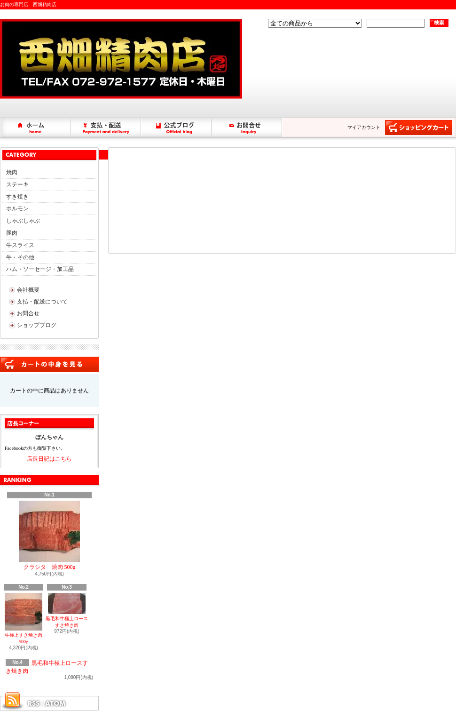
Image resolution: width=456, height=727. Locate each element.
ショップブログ (177, 127)
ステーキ (17, 184)
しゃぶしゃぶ (23, 220)
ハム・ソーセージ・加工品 (40, 269)
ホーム (35, 127)
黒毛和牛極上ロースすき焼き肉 (67, 610)
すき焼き (17, 196)
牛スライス (20, 245)
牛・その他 (20, 257)
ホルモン (17, 208)
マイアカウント (363, 127)
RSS (33, 703)
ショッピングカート (418, 127)
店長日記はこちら (49, 458)
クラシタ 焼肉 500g (49, 535)
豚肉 (11, 233)
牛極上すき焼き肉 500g (23, 618)
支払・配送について (106, 127)
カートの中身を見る (49, 364)
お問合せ (247, 127)
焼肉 (11, 172)
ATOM (56, 703)
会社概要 (28, 290)
